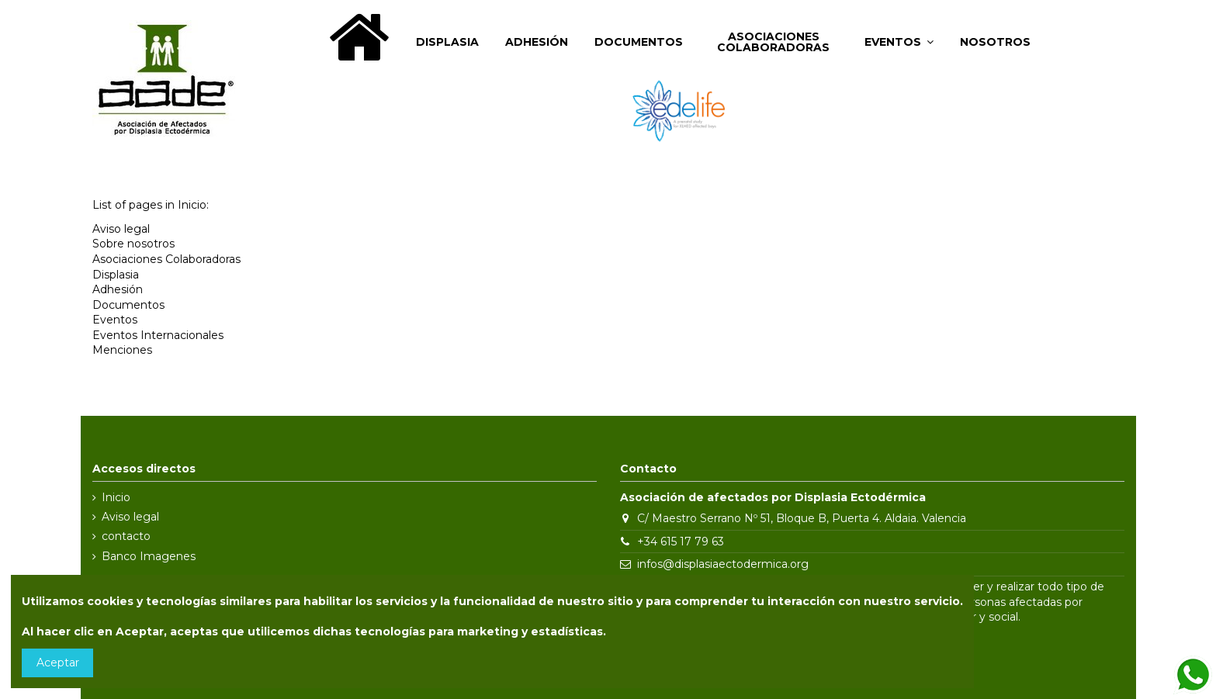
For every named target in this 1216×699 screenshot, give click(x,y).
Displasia (115, 275)
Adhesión (117, 289)
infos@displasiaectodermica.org (723, 564)
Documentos (128, 305)
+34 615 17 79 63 (680, 541)
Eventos (114, 320)
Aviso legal (121, 229)
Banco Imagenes (149, 556)
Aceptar (57, 663)
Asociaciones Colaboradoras (166, 259)
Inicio (116, 497)
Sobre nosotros (133, 244)
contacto (126, 536)
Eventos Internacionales (157, 335)
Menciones (122, 350)
